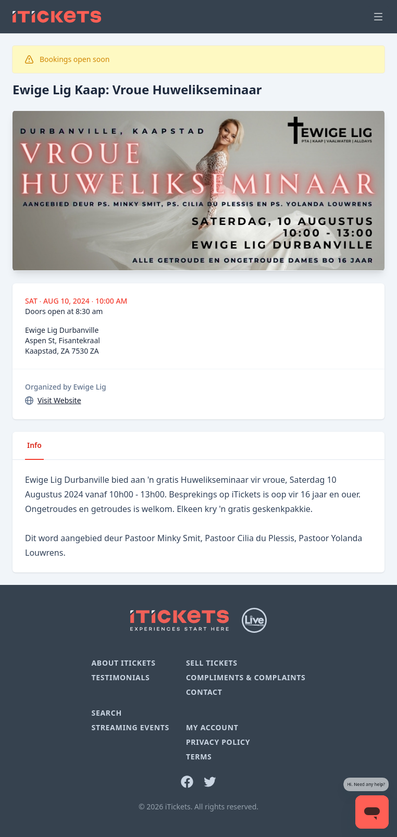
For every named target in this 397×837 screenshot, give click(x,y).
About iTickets (123, 663)
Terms (199, 756)
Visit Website (59, 400)
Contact (204, 692)
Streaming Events (130, 727)
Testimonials (120, 677)
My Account (212, 727)
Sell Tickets (212, 663)
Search (106, 713)
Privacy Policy (218, 742)
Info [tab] (34, 445)
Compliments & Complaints (246, 677)
